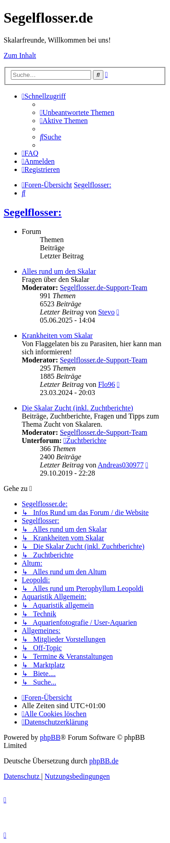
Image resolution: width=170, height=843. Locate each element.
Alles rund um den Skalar (59, 271)
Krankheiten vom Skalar (57, 335)
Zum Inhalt (20, 55)
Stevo (106, 312)
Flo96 (106, 384)
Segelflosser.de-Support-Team (103, 287)
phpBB (50, 737)
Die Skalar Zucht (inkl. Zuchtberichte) (77, 408)
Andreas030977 (121, 465)
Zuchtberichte (85, 440)
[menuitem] (77, 112)
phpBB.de (103, 761)
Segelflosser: (33, 212)
